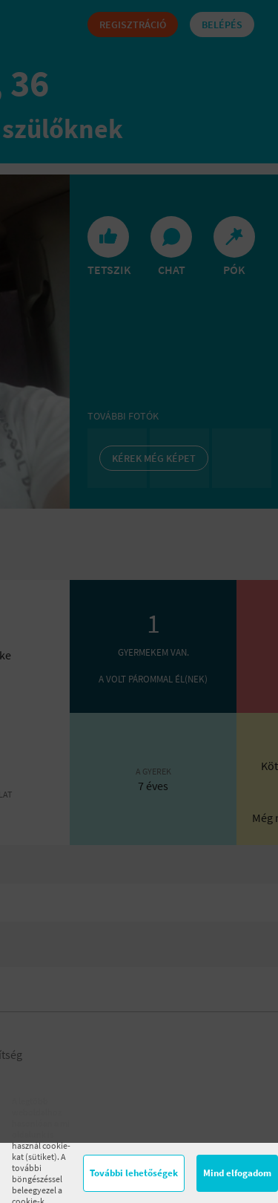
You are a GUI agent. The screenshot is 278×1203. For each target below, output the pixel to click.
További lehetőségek (134, 1173)
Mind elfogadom (237, 1173)
